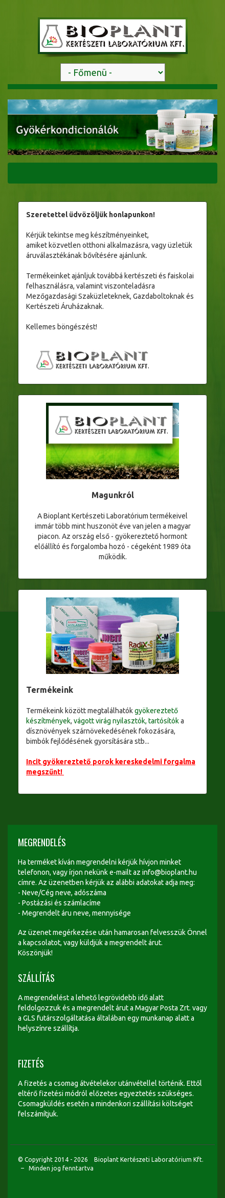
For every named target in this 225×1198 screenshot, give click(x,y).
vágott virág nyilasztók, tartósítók (126, 721)
